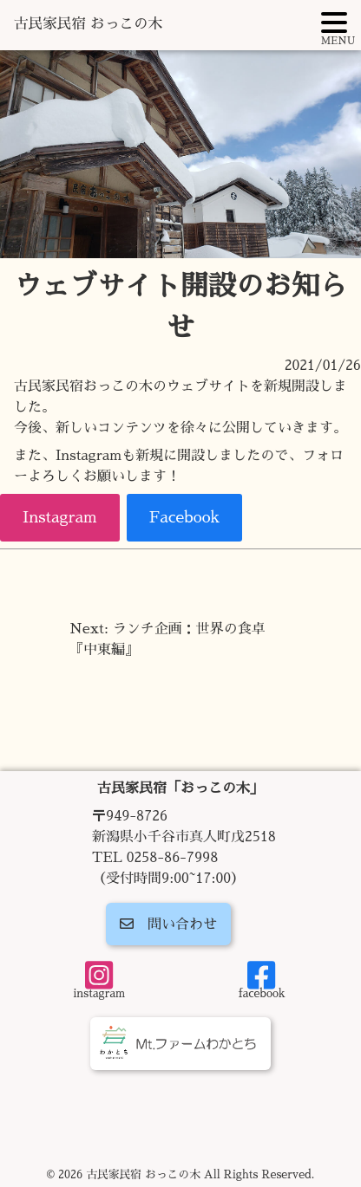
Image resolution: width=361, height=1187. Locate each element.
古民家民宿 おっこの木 (88, 23)
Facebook (184, 517)
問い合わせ (168, 924)
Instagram (60, 517)
